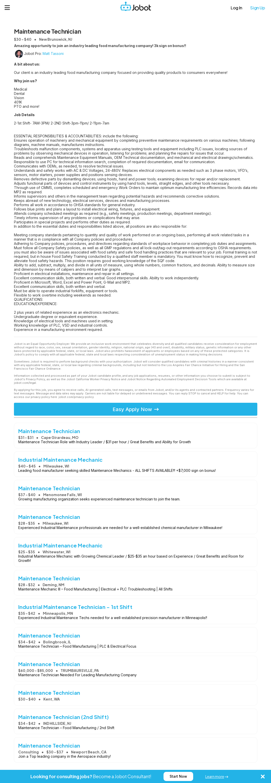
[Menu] (7, 7)
